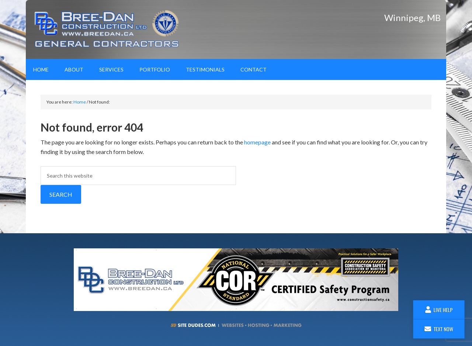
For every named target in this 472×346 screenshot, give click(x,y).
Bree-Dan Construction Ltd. (108, 29)
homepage (257, 142)
